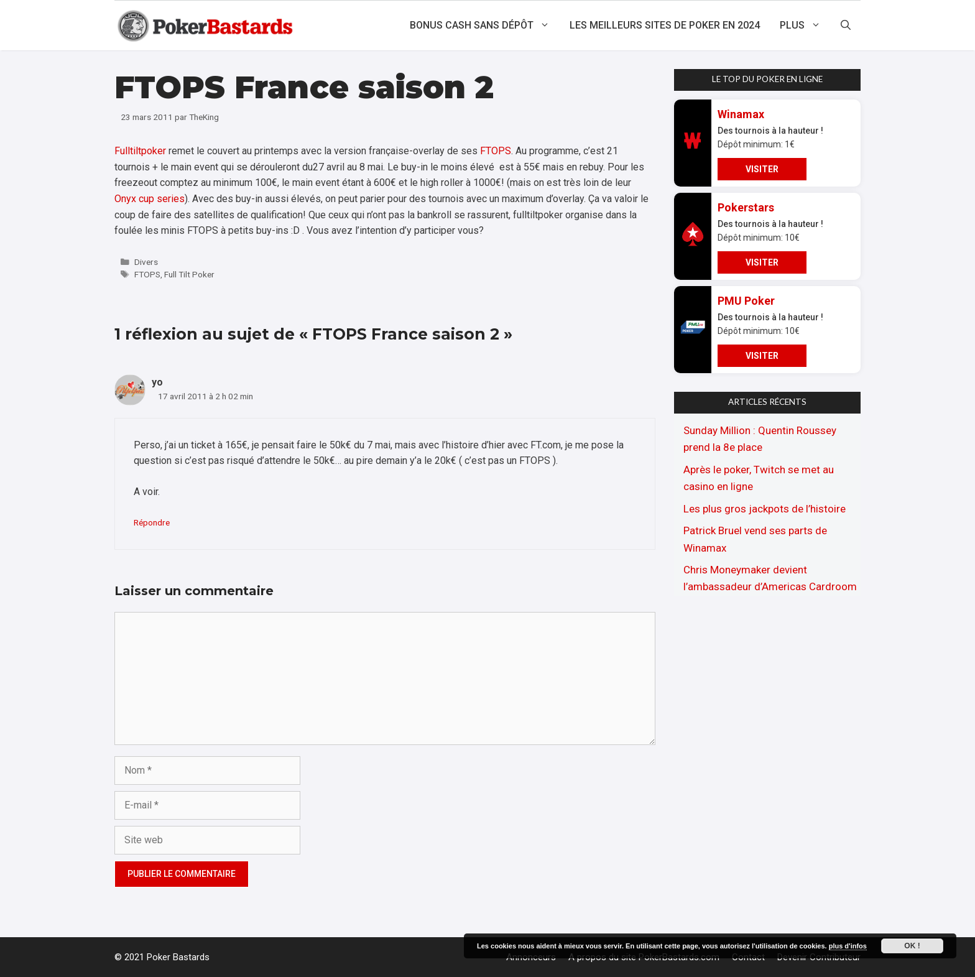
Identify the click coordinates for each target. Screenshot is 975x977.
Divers (146, 262)
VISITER (762, 169)
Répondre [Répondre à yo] (152, 522)
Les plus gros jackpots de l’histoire (764, 508)
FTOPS (495, 151)
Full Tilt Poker (189, 274)
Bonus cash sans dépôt (485, 25)
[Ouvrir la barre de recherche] (846, 25)
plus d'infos (848, 946)
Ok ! (912, 946)
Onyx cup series (149, 199)
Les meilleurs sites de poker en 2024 (665, 25)
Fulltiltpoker (140, 151)
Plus (805, 25)
